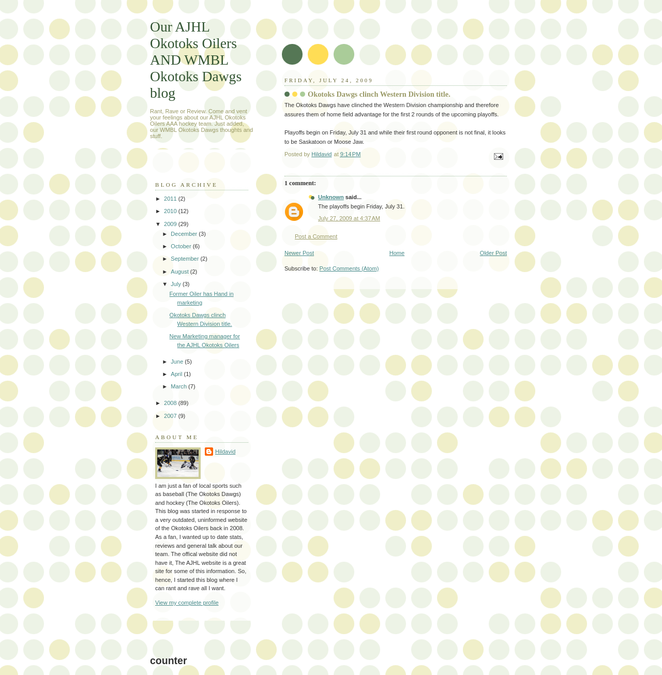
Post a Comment (316, 236)
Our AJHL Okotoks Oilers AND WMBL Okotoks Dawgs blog (196, 60)
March (179, 386)
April (177, 374)
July (177, 284)
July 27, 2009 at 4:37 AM (349, 218)
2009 (171, 224)
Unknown (331, 197)
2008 (171, 403)
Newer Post (299, 253)
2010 (171, 211)
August (180, 271)
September (185, 259)
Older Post (493, 253)
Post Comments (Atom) (349, 268)
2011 (171, 199)
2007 (171, 416)
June (178, 361)
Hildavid (225, 451)
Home (396, 253)
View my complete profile (187, 602)
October (181, 246)
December (185, 234)
